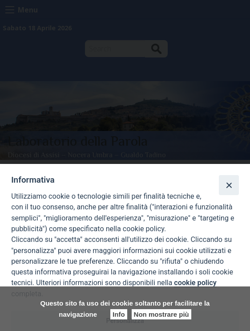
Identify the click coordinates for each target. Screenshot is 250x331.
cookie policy (195, 282)
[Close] (228, 185)
